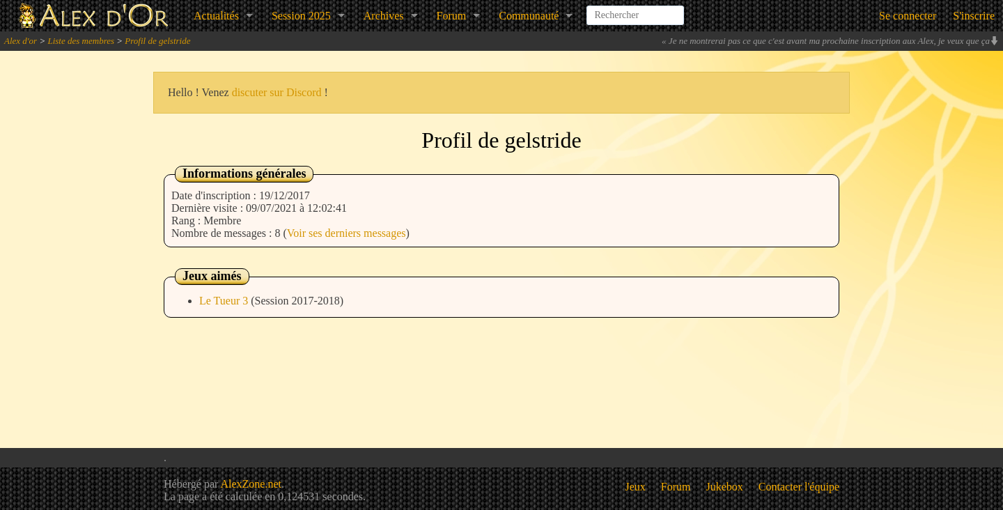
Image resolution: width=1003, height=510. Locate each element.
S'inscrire (974, 16)
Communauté (529, 16)
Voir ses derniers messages (346, 233)
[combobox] (635, 10)
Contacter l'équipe (799, 487)
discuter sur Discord (277, 92)
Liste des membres (80, 41)
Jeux (635, 487)
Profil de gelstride (157, 41)
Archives (384, 16)
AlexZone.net (250, 484)
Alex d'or (20, 41)
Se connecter (907, 16)
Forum (452, 16)
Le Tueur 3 (225, 301)
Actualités (216, 16)
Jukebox (724, 487)
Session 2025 (301, 16)
